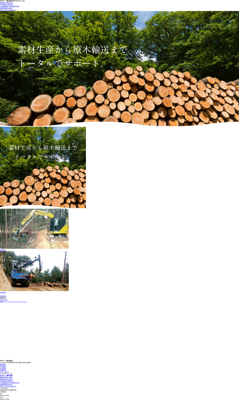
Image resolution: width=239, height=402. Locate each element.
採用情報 (6, 8)
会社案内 (6, 4)
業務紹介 (6, 3)
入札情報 (9, 6)
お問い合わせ (8, 10)
